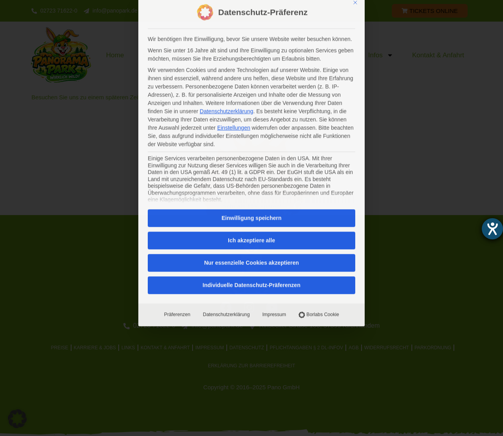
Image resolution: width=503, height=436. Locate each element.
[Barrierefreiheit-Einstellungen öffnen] (492, 228)
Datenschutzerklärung (226, 205)
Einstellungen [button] (233, 18)
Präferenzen (177, 205)
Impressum (274, 205)
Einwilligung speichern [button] (251, 109)
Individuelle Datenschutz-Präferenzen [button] (252, 176)
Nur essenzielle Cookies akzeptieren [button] (251, 153)
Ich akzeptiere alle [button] (251, 131)
